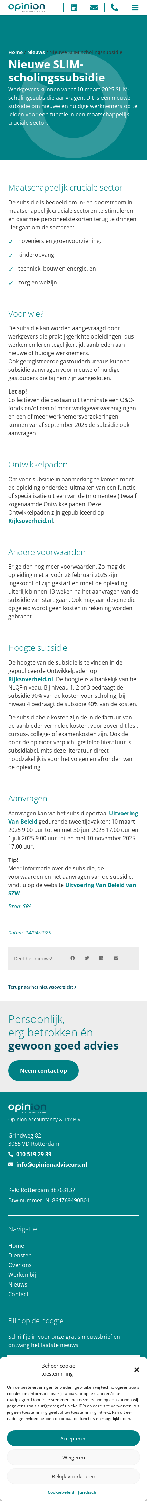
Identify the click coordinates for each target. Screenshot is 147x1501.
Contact (18, 1294)
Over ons (20, 1265)
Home (15, 52)
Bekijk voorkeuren (73, 1476)
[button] (136, 1369)
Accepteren (73, 1438)
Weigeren (73, 1457)
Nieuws (36, 52)
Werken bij (22, 1275)
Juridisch (87, 1492)
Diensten (20, 1255)
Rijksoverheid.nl (30, 521)
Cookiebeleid (61, 1492)
